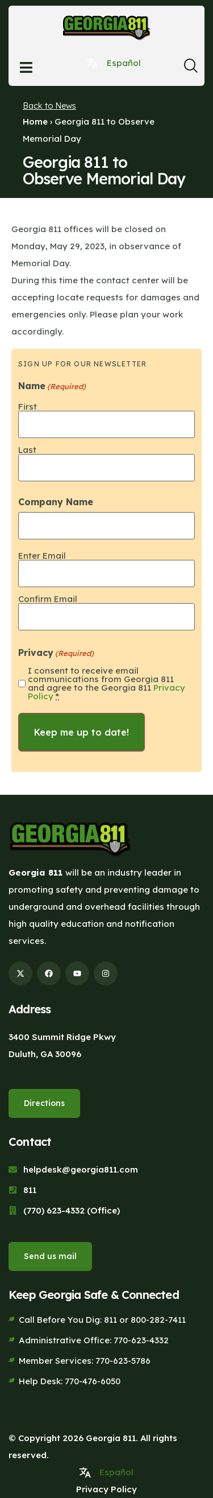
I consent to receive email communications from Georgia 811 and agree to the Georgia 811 (106, 683)
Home (35, 121)
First (27, 406)
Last (27, 449)
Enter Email (42, 555)
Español (124, 62)
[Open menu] (26, 67)
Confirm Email (47, 598)
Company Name (55, 501)
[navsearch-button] (190, 68)
